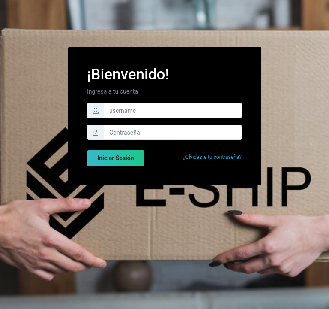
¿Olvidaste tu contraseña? (212, 157)
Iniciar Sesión (115, 157)
